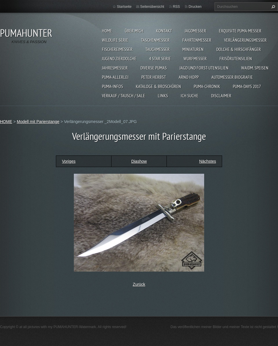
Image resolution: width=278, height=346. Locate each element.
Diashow (139, 161)
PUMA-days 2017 (247, 86)
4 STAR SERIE (160, 58)
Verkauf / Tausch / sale (123, 95)
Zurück (139, 284)
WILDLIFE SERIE (115, 40)
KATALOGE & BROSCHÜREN (158, 86)
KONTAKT (164, 31)
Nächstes (207, 161)
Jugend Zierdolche (119, 58)
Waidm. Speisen (254, 68)
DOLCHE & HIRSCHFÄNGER (238, 49)
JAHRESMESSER (115, 68)
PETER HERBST (153, 77)
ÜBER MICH (134, 31)
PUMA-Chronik (207, 86)
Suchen (272, 6)
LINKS (163, 95)
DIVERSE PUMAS (153, 68)
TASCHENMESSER (155, 40)
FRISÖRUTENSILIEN (236, 58)
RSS (176, 7)
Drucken (195, 7)
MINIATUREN (193, 49)
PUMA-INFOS (112, 86)
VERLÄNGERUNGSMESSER (245, 40)
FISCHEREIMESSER (117, 49)
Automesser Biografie (232, 77)
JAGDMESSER (195, 31)
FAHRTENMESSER (196, 40)
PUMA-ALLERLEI (115, 77)
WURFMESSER (195, 58)
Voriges (69, 161)
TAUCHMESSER (157, 49)
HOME (107, 31)
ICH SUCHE (189, 95)
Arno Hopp (189, 77)
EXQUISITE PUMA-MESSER (240, 31)
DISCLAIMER (221, 95)
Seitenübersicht (152, 7)
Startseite (124, 7)
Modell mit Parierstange (38, 121)
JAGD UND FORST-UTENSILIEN (204, 68)
